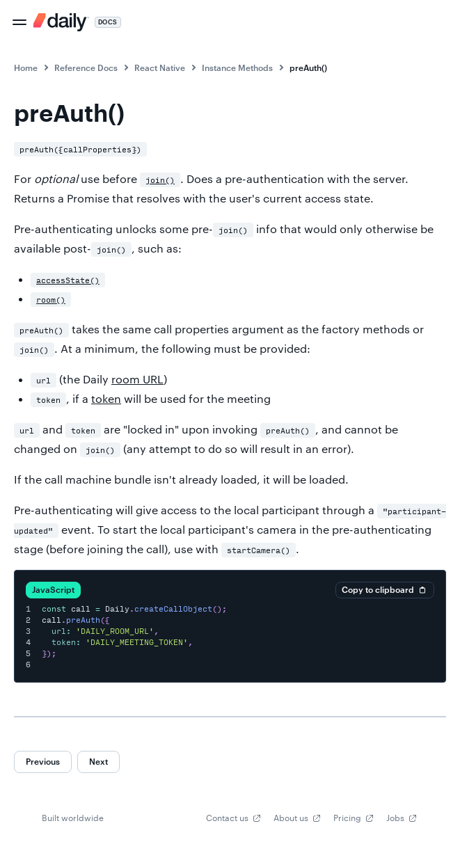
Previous (43, 761)
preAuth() (308, 67)
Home (26, 67)
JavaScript (53, 589)
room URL (137, 378)
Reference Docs (86, 67)
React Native (159, 67)
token (106, 398)
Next (98, 761)
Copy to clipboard (385, 590)
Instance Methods (237, 67)
